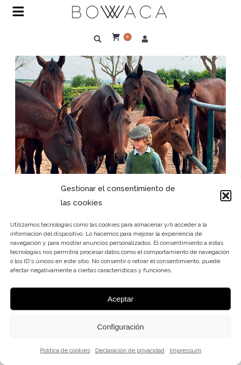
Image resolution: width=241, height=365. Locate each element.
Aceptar (120, 299)
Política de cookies (65, 350)
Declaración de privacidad (130, 350)
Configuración (120, 326)
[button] (226, 196)
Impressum (186, 350)
